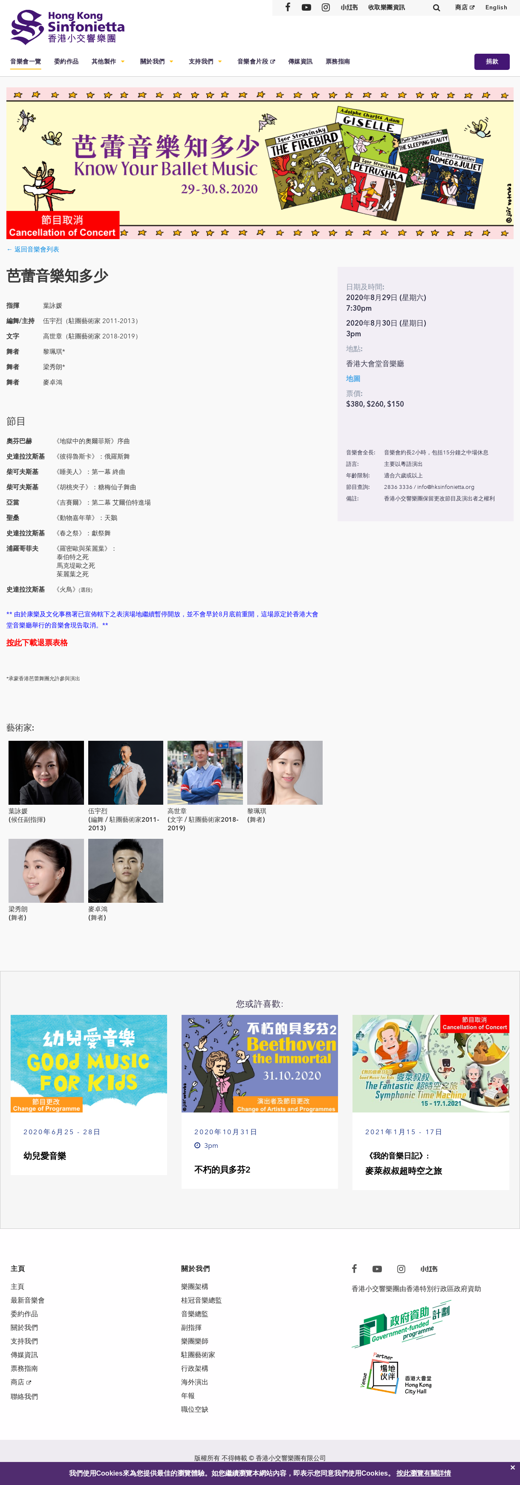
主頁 (17, 1287)
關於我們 (152, 61)
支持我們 (201, 61)
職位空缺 (194, 1409)
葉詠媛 (18, 811)
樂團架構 (194, 1287)
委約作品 (66, 61)
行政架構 (194, 1368)
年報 (188, 1396)
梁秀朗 (18, 909)
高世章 (177, 811)
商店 (461, 7)
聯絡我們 (24, 1397)
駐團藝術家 (198, 1355)
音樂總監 (194, 1314)
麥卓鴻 (97, 909)
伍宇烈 (97, 811)
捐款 (492, 61)
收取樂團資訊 (386, 7)
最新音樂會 (28, 1300)
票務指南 (338, 61)
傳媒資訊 (300, 61)
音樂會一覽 (25, 61)
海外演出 (194, 1382)
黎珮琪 (256, 811)
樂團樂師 (194, 1341)
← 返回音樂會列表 (32, 249)
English (496, 7)
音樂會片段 (253, 61)
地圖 (353, 378)
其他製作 (104, 61)
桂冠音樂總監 (201, 1300)
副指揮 (191, 1327)
